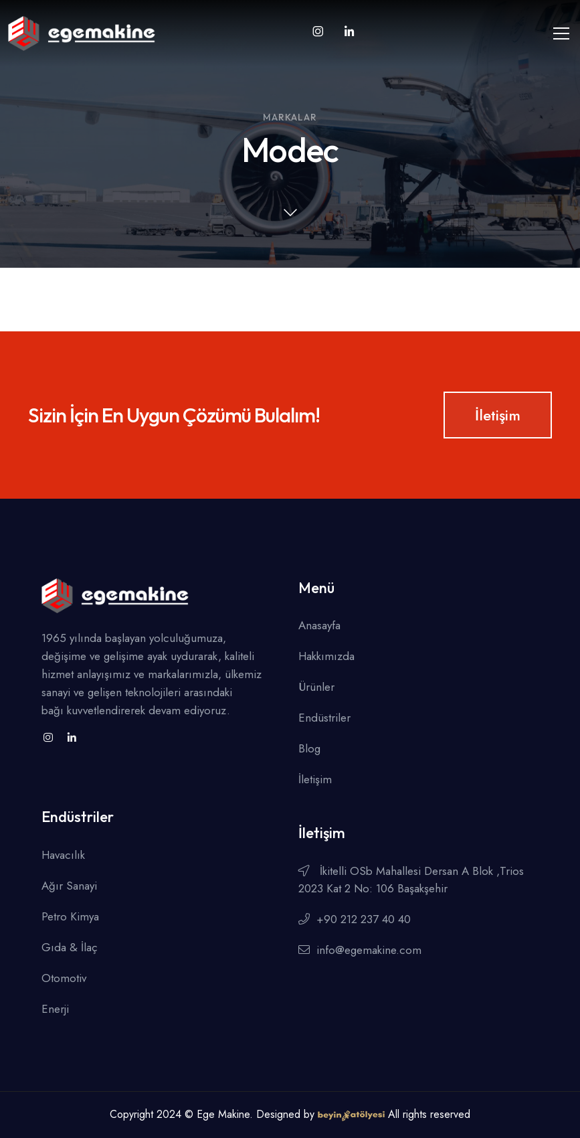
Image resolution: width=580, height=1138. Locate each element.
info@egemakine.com (359, 950)
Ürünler (316, 687)
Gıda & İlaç (69, 947)
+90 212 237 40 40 (354, 919)
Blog (309, 748)
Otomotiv (63, 978)
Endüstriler (324, 718)
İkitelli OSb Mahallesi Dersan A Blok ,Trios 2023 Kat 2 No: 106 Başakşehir (411, 879)
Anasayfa (319, 625)
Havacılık (63, 855)
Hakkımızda (326, 656)
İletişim (497, 415)
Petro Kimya (70, 916)
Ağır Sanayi (69, 886)
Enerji (55, 1009)
